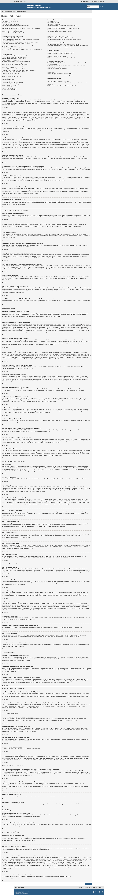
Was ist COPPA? (6, 22)
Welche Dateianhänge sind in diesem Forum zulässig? (60, 73)
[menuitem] (24, 1)
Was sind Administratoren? (53, 21)
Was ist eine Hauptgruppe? (53, 29)
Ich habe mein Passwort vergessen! (10, 29)
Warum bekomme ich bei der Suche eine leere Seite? (59, 55)
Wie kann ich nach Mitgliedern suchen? (56, 56)
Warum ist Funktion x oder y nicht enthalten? (58, 81)
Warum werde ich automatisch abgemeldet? (12, 31)
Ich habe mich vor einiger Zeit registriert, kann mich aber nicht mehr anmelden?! (21, 28)
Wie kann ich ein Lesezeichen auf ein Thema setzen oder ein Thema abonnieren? (66, 65)
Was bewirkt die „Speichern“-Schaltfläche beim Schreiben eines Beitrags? (19, 70)
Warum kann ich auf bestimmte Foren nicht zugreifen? (15, 64)
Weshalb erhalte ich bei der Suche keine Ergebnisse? (59, 53)
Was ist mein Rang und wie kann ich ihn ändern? (13, 48)
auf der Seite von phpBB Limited (73, 838)
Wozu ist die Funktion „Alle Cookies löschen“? (13, 32)
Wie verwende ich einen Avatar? (9, 46)
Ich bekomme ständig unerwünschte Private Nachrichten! (61, 37)
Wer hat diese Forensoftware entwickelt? (57, 80)
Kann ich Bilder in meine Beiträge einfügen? (12, 82)
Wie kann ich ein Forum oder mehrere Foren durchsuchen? (61, 52)
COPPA (4, 141)
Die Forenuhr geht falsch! (8, 40)
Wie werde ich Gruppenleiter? (54, 27)
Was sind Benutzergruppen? (54, 24)
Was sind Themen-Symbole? (9, 89)
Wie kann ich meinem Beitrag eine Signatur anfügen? (14, 58)
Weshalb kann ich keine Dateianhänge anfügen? (13, 66)
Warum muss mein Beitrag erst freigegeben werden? (14, 71)
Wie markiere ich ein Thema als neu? (10, 73)
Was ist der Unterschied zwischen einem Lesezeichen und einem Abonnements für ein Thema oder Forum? (67, 63)
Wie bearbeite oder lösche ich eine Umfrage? (12, 63)
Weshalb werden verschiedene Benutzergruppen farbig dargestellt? (63, 28)
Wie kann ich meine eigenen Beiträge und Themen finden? (61, 57)
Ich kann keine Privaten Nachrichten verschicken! (59, 36)
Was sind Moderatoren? (53, 22)
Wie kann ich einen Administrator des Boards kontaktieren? (61, 85)
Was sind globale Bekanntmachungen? (11, 83)
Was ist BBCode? (6, 78)
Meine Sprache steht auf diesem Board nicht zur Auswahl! (16, 43)
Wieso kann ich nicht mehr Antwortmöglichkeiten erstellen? (16, 61)
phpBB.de (48, 257)
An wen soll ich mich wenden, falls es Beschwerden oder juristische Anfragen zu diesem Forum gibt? (68, 83)
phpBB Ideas (78, 848)
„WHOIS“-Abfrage (33, 859)
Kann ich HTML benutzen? (8, 79)
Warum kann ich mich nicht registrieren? (11, 24)
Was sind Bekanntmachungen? (9, 85)
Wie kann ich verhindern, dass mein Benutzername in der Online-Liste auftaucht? (21, 39)
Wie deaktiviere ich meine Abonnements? (57, 68)
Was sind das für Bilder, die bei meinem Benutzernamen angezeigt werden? (20, 45)
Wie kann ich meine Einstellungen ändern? (12, 37)
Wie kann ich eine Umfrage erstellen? (10, 60)
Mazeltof (19, 892)
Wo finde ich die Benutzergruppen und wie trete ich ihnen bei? (62, 25)
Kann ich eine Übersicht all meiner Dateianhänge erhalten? (61, 75)
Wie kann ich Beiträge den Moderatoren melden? (13, 68)
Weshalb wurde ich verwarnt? (9, 67)
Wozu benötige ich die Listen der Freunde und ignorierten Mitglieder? (63, 44)
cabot (23, 892)
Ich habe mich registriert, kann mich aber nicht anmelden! (15, 25)
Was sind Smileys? (6, 81)
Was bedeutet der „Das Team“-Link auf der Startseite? (60, 31)
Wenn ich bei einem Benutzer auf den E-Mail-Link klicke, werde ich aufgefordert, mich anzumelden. (22, 50)
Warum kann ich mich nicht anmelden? (11, 27)
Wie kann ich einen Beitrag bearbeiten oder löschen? (14, 57)
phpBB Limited (36, 257)
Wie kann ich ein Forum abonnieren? (56, 67)
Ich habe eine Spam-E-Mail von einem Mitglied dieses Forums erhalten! (64, 39)
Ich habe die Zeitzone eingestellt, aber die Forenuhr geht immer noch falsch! (20, 42)
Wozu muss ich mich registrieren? (10, 21)
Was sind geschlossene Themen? (10, 88)
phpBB (20, 890)
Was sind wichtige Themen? (8, 86)
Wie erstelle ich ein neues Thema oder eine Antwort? (14, 55)
